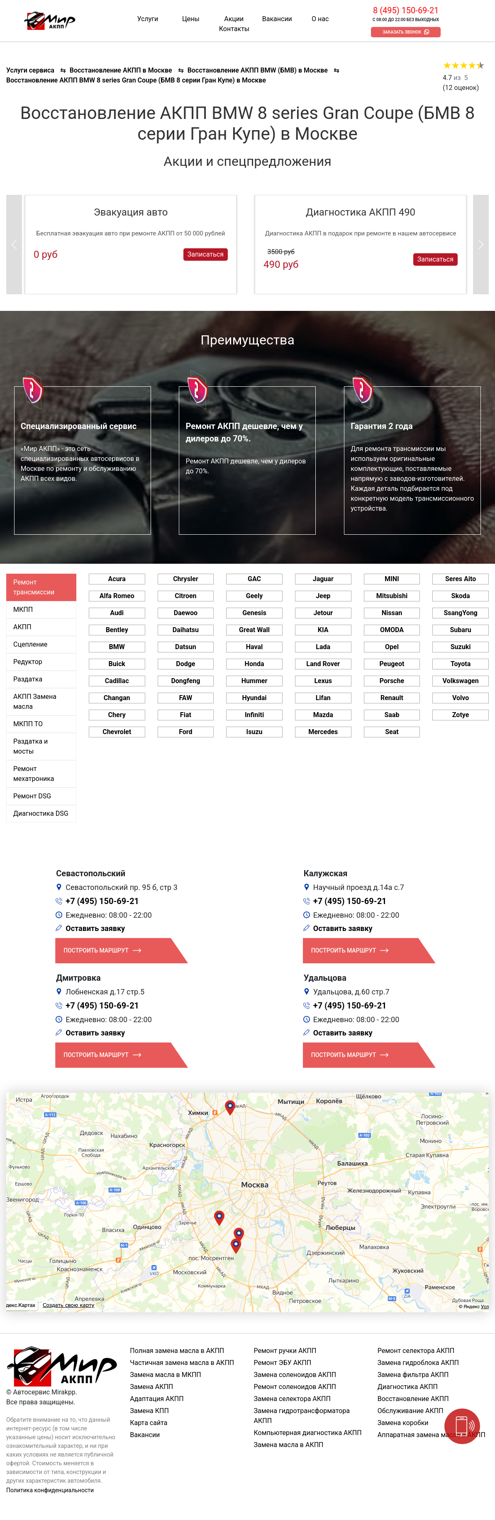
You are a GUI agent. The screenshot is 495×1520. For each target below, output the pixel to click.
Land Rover (323, 664)
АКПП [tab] (22, 627)
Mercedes (323, 732)
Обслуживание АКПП (411, 1411)
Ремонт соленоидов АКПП (295, 1387)
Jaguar (323, 579)
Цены (191, 19)
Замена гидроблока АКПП (418, 1363)
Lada (323, 647)
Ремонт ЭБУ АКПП (283, 1363)
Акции (234, 19)
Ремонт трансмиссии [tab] (33, 587)
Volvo (460, 698)
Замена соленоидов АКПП (295, 1375)
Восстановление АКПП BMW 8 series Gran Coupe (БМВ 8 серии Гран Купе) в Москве (136, 80)
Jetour (323, 613)
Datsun (185, 647)
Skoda (460, 596)
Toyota (461, 664)
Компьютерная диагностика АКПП (308, 1433)
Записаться (206, 254)
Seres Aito (460, 579)
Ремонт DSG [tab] (32, 796)
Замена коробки (403, 1423)
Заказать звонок (402, 32)
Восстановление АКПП (413, 1399)
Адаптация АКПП (156, 1399)
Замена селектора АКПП (292, 1399)
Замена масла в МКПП (165, 1375)
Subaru (460, 630)
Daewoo (186, 613)
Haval (254, 647)
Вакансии (277, 19)
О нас (320, 19)
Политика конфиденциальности (50, 1490)
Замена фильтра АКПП (413, 1375)
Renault (391, 698)
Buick (117, 664)
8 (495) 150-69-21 (406, 10)
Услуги (147, 19)
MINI (392, 579)
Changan (117, 698)
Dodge (185, 664)
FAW (186, 698)
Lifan (323, 698)
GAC (254, 579)
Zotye (460, 715)
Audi (117, 613)
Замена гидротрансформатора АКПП (302, 1416)
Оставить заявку (95, 928)
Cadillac (117, 681)
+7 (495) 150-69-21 (102, 901)
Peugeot (391, 664)
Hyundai (254, 698)
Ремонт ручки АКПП (285, 1351)
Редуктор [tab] (27, 662)
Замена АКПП (151, 1387)
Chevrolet (116, 732)
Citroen (185, 596)
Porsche (392, 681)
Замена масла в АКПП (289, 1445)
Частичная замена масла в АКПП (182, 1363)
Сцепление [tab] (30, 644)
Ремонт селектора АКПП (416, 1351)
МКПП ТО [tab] (28, 724)
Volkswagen (461, 681)
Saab (391, 715)
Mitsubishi (391, 596)
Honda (254, 664)
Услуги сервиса (30, 70)
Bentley (117, 630)
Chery (117, 715)
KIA (323, 630)
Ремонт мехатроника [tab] (33, 774)
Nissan (392, 613)
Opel (392, 647)
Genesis (254, 613)
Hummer (254, 681)
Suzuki (461, 647)
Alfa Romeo (117, 596)
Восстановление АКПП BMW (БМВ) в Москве (258, 70)
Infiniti (254, 715)
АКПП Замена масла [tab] (34, 701)
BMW (117, 647)
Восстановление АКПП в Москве (121, 70)
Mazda (323, 715)
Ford (185, 732)
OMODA (392, 630)
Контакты (234, 29)
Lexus (323, 681)
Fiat (185, 715)
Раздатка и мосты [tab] (30, 746)
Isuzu (254, 732)
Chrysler (185, 579)
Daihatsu (186, 630)
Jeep (323, 596)
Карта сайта (148, 1423)
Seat (391, 732)
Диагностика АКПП (408, 1387)
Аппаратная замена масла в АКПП (431, 1435)
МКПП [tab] (23, 609)
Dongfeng (185, 681)
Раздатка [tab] (27, 679)
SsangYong (460, 613)
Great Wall (254, 630)
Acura (117, 579)
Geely (254, 596)
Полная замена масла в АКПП (177, 1351)
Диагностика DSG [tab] (40, 813)
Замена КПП (149, 1411)
